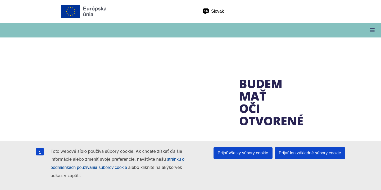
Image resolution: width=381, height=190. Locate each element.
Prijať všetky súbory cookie (243, 153)
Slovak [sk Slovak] (213, 11)
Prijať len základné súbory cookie (310, 153)
